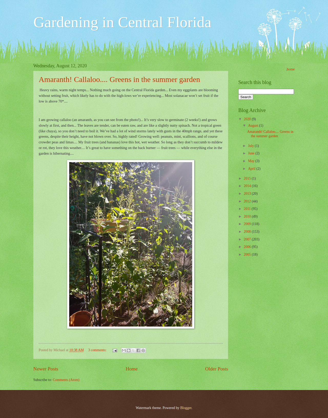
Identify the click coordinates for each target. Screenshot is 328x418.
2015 (248, 178)
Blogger (185, 408)
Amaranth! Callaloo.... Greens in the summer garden (119, 79)
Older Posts (216, 368)
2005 (248, 254)
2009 (248, 224)
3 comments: (97, 350)
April (252, 169)
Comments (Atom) (66, 380)
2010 (248, 216)
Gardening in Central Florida (122, 22)
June (251, 153)
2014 (248, 186)
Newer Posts (45, 368)
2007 (248, 239)
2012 (248, 201)
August (253, 125)
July (251, 146)
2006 (248, 247)
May (251, 161)
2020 (248, 119)
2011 (248, 209)
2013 (248, 194)
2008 (248, 232)
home (291, 69)
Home (132, 368)
